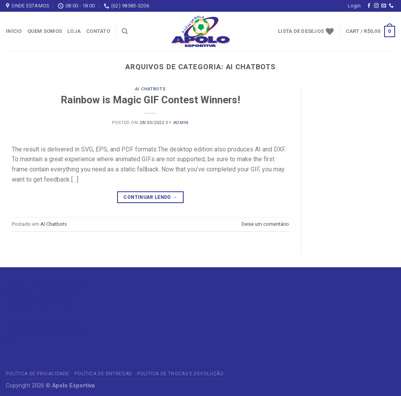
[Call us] (391, 6)
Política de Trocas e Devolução (180, 373)
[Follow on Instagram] (376, 6)
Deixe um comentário (265, 224)
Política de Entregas (103, 373)
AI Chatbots (150, 89)
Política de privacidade (37, 373)
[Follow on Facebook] (369, 6)
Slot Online (61, 294)
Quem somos (44, 31)
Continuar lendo (150, 197)
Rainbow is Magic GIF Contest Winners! (150, 100)
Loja (74, 31)
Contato (98, 31)
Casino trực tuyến (29, 322)
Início (14, 31)
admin (181, 122)
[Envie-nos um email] (383, 6)
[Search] (125, 31)
